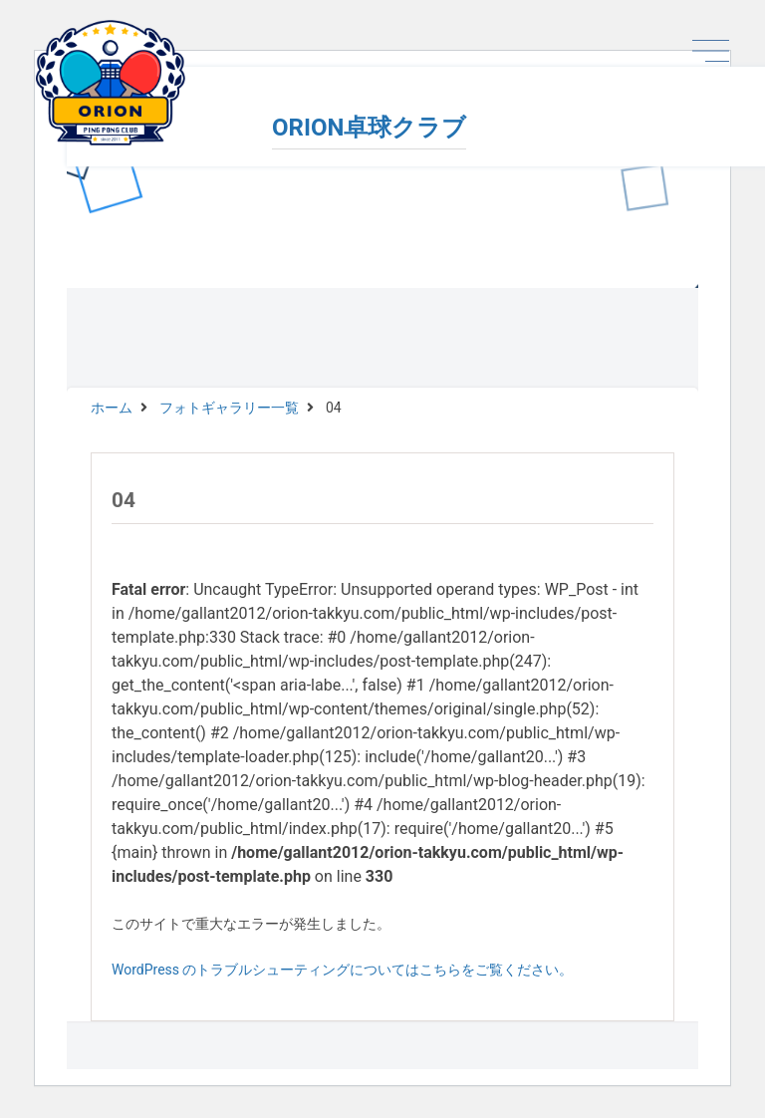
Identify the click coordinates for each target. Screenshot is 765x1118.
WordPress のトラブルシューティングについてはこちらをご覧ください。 (343, 970)
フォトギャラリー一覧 (229, 408)
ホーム (111, 408)
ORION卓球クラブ (369, 127)
